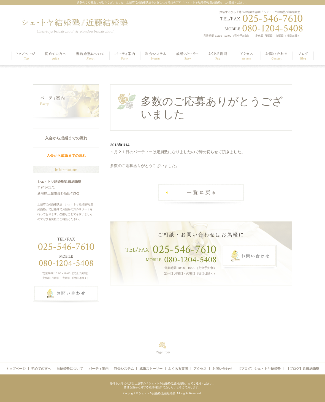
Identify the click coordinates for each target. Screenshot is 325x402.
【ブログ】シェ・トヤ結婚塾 (259, 369)
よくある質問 (178, 369)
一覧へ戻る (201, 194)
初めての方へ (41, 369)
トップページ (16, 369)
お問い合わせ (222, 369)
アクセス (200, 369)
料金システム (124, 369)
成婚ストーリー (150, 369)
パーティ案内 (99, 369)
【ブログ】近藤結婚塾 (302, 369)
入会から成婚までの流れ (66, 138)
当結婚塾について (69, 369)
